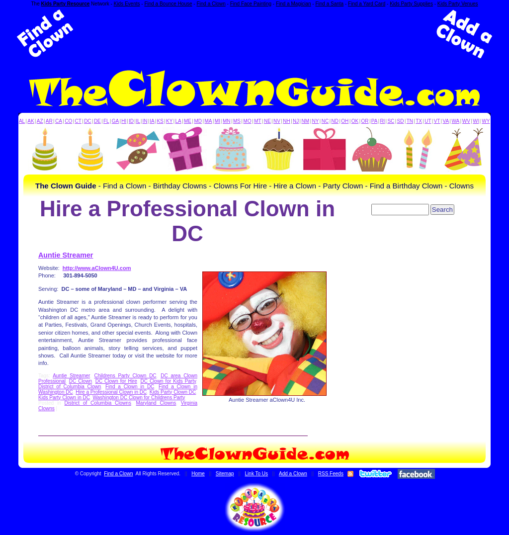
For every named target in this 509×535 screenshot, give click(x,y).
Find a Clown (210, 3)
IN (144, 121)
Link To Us (256, 473)
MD (198, 121)
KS (160, 121)
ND (335, 121)
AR (49, 121)
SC (390, 121)
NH (286, 121)
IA (152, 121)
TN (410, 121)
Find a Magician (293, 3)
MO (248, 121)
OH (344, 121)
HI (123, 121)
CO (68, 121)
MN (227, 121)
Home (198, 473)
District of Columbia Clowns (98, 403)
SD (400, 121)
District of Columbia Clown (69, 386)
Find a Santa (329, 3)
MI (217, 121)
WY (486, 121)
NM (306, 121)
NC (325, 121)
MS (237, 121)
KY (169, 121)
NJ (296, 121)
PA (374, 121)
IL (138, 121)
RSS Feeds (330, 473)
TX (419, 121)
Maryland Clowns (156, 403)
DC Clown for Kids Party (168, 381)
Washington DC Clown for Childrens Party (138, 397)
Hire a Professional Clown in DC (111, 392)
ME (187, 121)
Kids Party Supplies (411, 3)
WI (476, 121)
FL (106, 121)
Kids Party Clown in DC (64, 397)
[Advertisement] (254, 33)
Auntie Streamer (65, 255)
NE (267, 121)
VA (446, 121)
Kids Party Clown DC (173, 392)
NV (276, 121)
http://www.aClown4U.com (97, 268)
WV (466, 121)
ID (131, 121)
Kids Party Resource (65, 3)
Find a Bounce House (168, 3)
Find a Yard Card (366, 3)
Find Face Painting (250, 3)
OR (365, 121)
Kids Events (127, 3)
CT (78, 121)
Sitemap (225, 473)
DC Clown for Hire (116, 381)
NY (315, 121)
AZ (40, 121)
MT (257, 121)
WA (456, 121)
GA (115, 121)
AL (22, 121)
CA (58, 121)
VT (437, 121)
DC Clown (80, 381)
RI (382, 121)
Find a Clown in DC (129, 386)
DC (87, 121)
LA (178, 121)
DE (97, 121)
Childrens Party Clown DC (125, 375)
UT (427, 121)
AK (30, 121)
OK (354, 121)
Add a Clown (293, 473)
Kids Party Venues (457, 3)
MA (208, 121)
